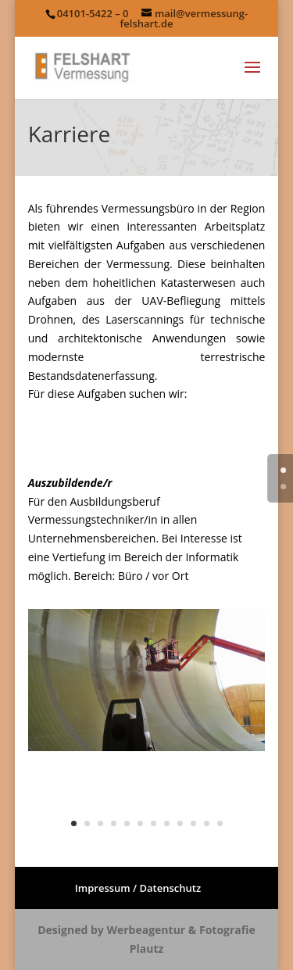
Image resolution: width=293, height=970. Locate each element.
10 (193, 823)
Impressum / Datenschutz (138, 888)
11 (206, 823)
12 (220, 823)
